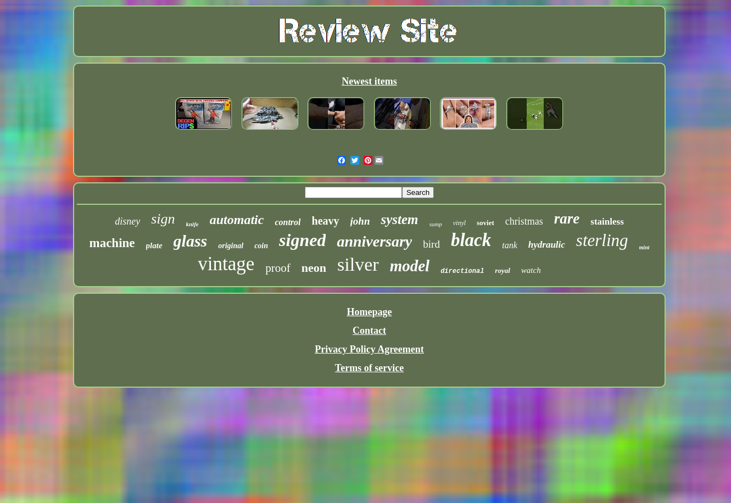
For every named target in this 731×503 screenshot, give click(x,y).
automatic (237, 220)
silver (358, 264)
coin (261, 246)
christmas (524, 221)
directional (462, 271)
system (399, 219)
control (287, 222)
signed (302, 240)
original (230, 246)
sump (435, 224)
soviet (485, 223)
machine (112, 243)
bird (431, 244)
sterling (602, 240)
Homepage (369, 311)
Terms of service (369, 367)
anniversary (374, 241)
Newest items (369, 81)
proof (278, 268)
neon (314, 268)
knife (192, 224)
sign (163, 219)
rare (567, 218)
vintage (226, 264)
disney (127, 221)
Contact (369, 330)
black (471, 240)
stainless (606, 221)
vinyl (459, 223)
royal (502, 270)
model (410, 266)
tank (509, 245)
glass (191, 241)
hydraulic (546, 244)
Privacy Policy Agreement (369, 349)
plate (154, 245)
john (360, 221)
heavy (325, 221)
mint (644, 247)
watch (531, 270)
